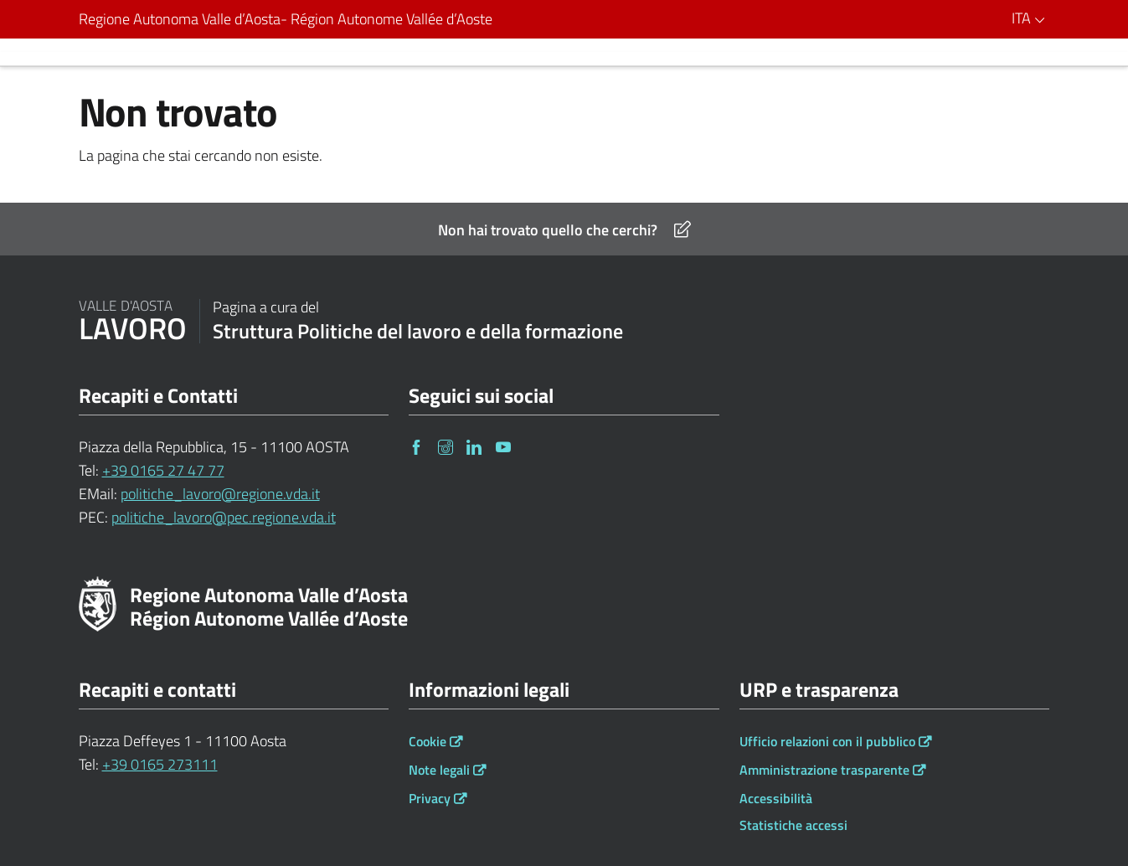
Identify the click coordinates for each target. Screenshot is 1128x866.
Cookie (427, 741)
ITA (1031, 18)
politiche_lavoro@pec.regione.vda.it (223, 517)
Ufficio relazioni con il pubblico (827, 741)
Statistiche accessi (793, 825)
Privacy (430, 798)
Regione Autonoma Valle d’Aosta (285, 19)
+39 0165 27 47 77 (163, 470)
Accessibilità (775, 798)
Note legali (439, 770)
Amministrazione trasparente (824, 770)
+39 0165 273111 (160, 764)
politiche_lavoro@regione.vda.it (220, 493)
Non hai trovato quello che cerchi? (564, 230)
